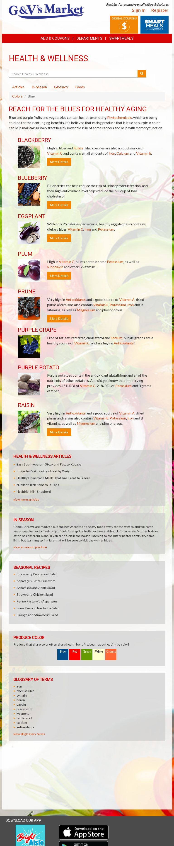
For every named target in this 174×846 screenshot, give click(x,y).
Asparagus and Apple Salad (36, 588)
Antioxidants (76, 299)
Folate (78, 148)
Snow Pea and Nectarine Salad (38, 608)
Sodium (116, 338)
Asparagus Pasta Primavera (36, 581)
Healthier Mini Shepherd (34, 491)
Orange (111, 651)
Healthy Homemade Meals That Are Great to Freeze (53, 478)
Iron (112, 153)
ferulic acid (24, 718)
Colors (17, 96)
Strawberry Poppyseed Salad (37, 574)
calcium (22, 722)
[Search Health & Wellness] (73, 74)
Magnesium (86, 310)
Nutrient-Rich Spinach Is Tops (38, 485)
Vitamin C (55, 153)
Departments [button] (89, 38)
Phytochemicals (119, 117)
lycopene (23, 713)
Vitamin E (143, 153)
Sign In (138, 10)
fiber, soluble (25, 691)
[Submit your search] (142, 74)
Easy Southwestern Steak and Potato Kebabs (49, 464)
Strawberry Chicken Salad (35, 594)
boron (21, 700)
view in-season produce (30, 547)
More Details (59, 162)
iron (19, 686)
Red (74, 651)
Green (87, 651)
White (99, 651)
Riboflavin (55, 267)
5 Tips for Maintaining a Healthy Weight (45, 471)
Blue (63, 651)
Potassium (106, 229)
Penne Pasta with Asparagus (37, 601)
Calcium (122, 153)
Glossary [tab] (61, 87)
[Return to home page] (46, 11)
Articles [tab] (18, 87)
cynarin (22, 695)
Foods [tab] (80, 87)
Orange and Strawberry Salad (37, 615)
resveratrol (24, 709)
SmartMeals (121, 38)
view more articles (26, 499)
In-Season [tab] (39, 87)
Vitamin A (127, 299)
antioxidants (25, 727)
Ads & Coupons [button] (55, 38)
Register (160, 10)
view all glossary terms (29, 734)
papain (21, 704)
